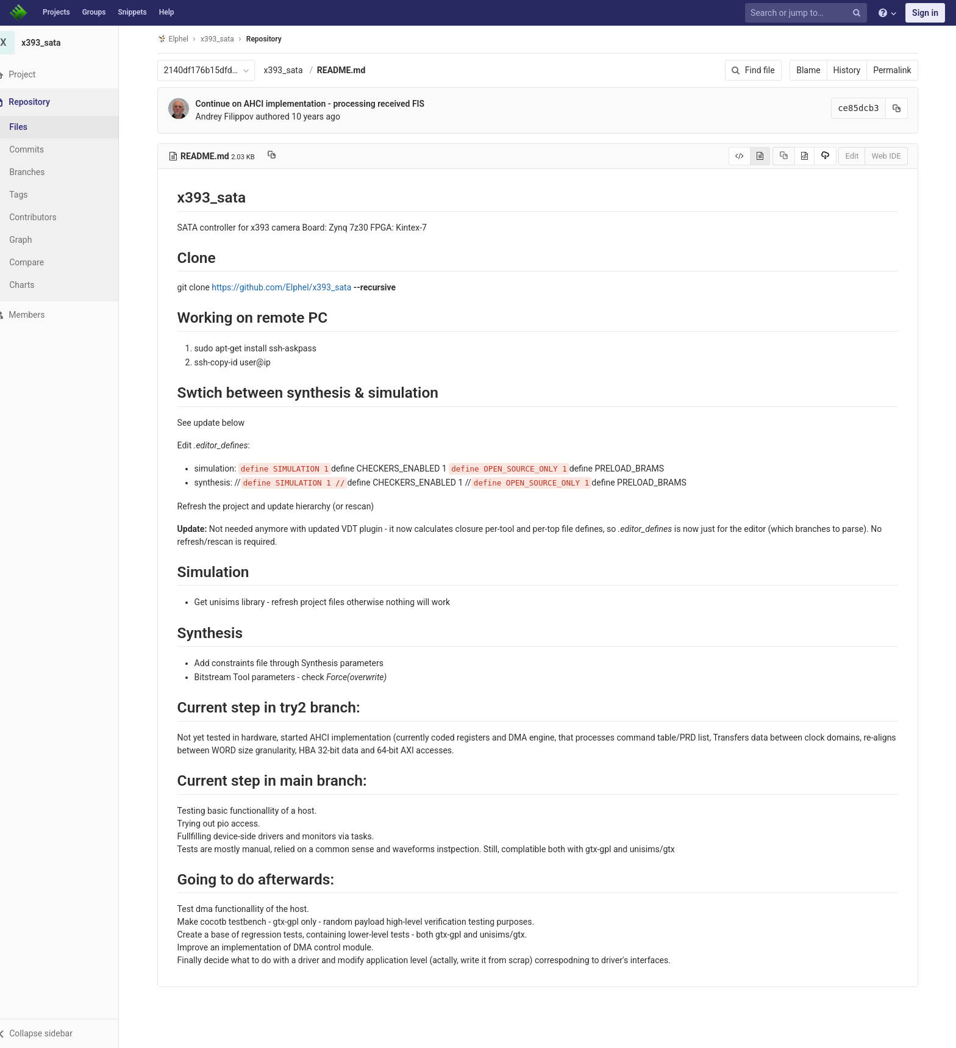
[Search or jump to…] (808, 13)
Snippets (132, 12)
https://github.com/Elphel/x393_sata (289, 287)
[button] (67, 1033)
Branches (42, 172)
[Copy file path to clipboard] (279, 156)
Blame (816, 70)
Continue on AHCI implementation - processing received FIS (317, 104)
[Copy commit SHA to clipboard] (904, 108)
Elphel (180, 38)
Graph (35, 240)
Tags (33, 194)
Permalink (900, 70)
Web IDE (893, 155)
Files (33, 127)
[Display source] (747, 156)
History (854, 70)
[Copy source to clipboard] (791, 156)
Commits (41, 149)
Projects (56, 12)
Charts (36, 285)
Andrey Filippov (232, 116)
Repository (271, 39)
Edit (859, 155)
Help (166, 12)
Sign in (925, 13)
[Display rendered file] (768, 156)
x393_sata (290, 70)
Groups (94, 12)
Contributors (48, 217)
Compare (41, 262)
